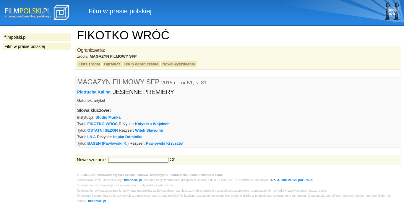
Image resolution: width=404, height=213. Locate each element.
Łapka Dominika (127, 137)
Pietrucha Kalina (94, 92)
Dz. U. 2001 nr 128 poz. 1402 (291, 180)
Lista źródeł (89, 64)
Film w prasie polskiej (24, 46)
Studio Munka (108, 117)
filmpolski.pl (133, 180)
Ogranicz (112, 64)
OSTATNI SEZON (102, 130)
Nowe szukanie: (92, 159)
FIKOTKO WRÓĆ (102, 124)
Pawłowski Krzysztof (165, 143)
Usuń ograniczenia (141, 64)
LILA (91, 137)
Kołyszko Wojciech (152, 124)
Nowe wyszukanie (178, 64)
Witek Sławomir (149, 130)
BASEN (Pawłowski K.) (108, 143)
